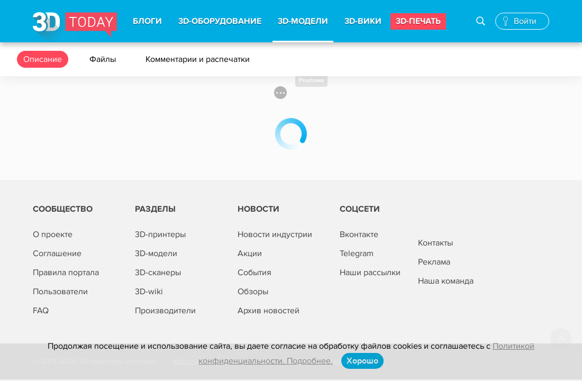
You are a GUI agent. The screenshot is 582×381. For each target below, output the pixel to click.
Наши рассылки (370, 272)
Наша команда (446, 281)
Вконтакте (359, 234)
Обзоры (253, 291)
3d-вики (362, 21)
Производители (165, 310)
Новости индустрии (275, 234)
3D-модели (156, 253)
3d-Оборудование (219, 21)
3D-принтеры (160, 234)
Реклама (311, 80)
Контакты (435, 243)
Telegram (357, 253)
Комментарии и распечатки (199, 59)
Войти (525, 21)
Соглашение (57, 253)
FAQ (41, 310)
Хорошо (362, 361)
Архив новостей (268, 310)
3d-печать (418, 21)
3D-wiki (149, 291)
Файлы (103, 59)
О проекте (52, 234)
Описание (42, 59)
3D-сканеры (158, 272)
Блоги (147, 21)
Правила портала (66, 272)
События (254, 272)
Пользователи (60, 291)
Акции (250, 253)
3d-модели (303, 21)
